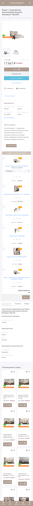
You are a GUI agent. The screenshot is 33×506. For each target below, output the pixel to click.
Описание (18, 304)
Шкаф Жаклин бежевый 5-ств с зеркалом (17, 194)
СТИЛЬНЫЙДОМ (16, 3)
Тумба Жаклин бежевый (17, 236)
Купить (26, 297)
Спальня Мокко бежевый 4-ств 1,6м (23, 435)
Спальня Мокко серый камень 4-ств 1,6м (23, 475)
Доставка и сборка (10, 96)
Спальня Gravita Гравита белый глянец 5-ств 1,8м (7, 436)
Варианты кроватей (17, 167)
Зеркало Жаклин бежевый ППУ (17, 257)
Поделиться (11, 145)
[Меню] (3, 3)
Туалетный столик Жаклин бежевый (16, 215)
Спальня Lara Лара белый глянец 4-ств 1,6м (8, 396)
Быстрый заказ (16, 74)
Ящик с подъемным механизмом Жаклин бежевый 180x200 (17, 278)
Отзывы (27, 304)
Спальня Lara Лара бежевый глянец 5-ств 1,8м (23, 396)
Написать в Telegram (16, 78)
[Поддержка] (30, 3)
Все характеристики (9, 117)
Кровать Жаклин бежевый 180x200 (17, 166)
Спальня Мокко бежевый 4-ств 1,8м (8, 474)
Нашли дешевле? (16, 83)
